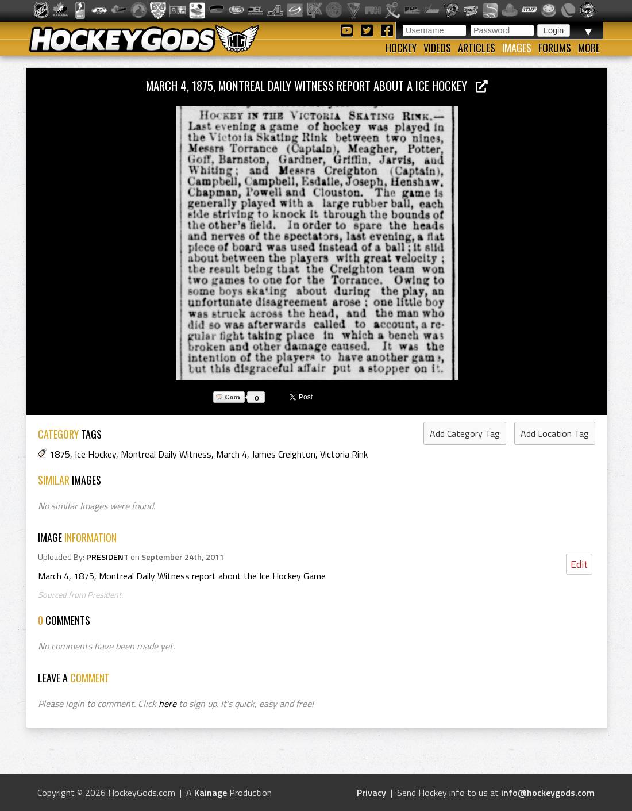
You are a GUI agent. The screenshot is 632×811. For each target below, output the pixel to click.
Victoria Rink (344, 454)
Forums (554, 47)
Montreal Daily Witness (166, 454)
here (167, 703)
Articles (476, 47)
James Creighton (283, 454)
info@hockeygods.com (548, 793)
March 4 (231, 454)
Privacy (371, 793)
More (589, 47)
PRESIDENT (107, 557)
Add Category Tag (465, 433)
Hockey (401, 47)
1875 (59, 454)
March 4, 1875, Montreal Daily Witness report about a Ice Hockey (317, 85)
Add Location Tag (555, 433)
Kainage (210, 793)
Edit (579, 564)
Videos (437, 47)
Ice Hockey (95, 454)
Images (516, 47)
